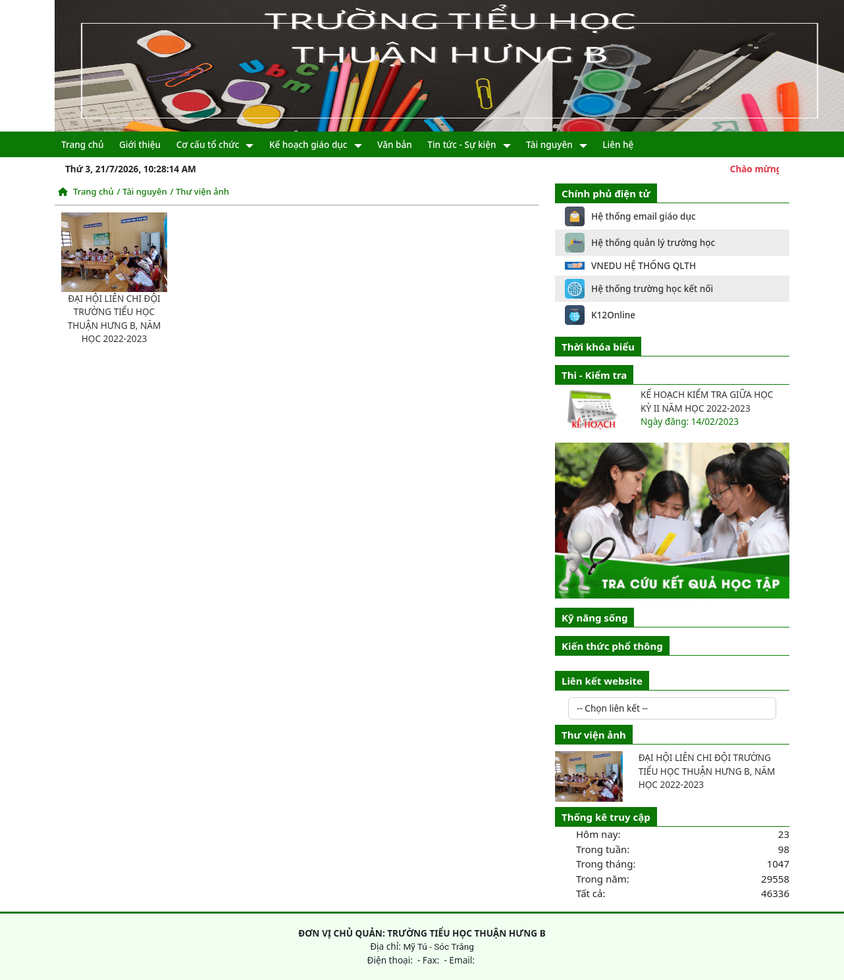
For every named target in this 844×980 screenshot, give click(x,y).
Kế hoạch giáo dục (308, 144)
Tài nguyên (549, 144)
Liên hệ (617, 144)
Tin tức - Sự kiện (461, 144)
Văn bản (394, 144)
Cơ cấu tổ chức (208, 144)
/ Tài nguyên (142, 191)
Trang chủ (82, 144)
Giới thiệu (140, 144)
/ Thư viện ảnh (200, 191)
